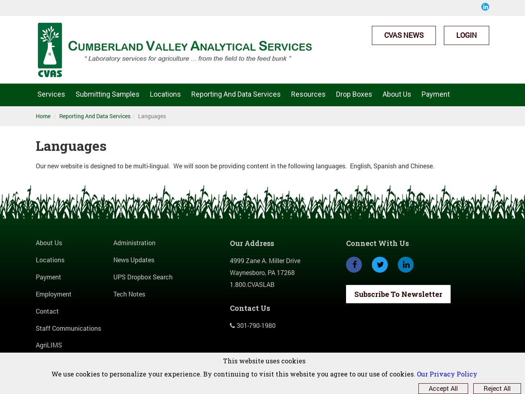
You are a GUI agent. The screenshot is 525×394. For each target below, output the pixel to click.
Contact (47, 311)
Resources (308, 94)
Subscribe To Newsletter (398, 294)
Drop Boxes (354, 94)
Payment (436, 94)
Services (51, 94)
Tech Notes (129, 294)
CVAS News (404, 35)
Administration (134, 242)
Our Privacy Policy (447, 374)
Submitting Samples (108, 94)
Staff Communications (68, 328)
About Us (397, 94)
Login (466, 35)
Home (43, 116)
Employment (54, 294)
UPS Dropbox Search (143, 277)
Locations (165, 94)
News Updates (133, 260)
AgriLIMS (49, 345)
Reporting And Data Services (236, 94)
